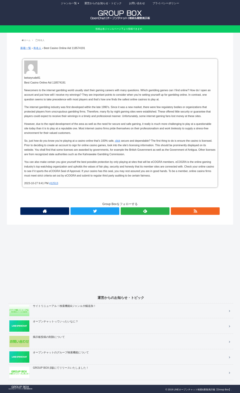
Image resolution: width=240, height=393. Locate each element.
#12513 (53, 183)
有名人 (37, 48)
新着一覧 (25, 48)
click (117, 140)
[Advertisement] (108, 262)
